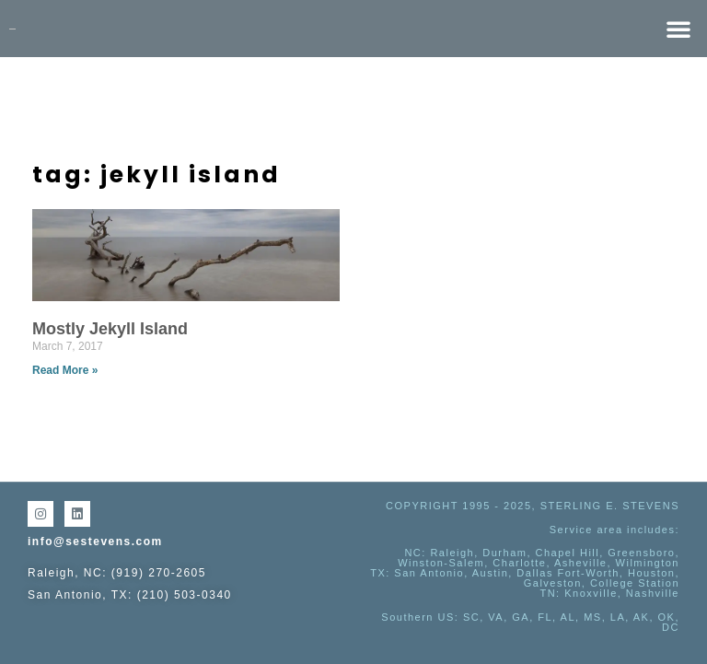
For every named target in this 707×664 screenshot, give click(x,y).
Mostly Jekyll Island (110, 329)
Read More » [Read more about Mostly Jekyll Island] (65, 370)
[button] (678, 28)
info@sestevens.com (95, 541)
